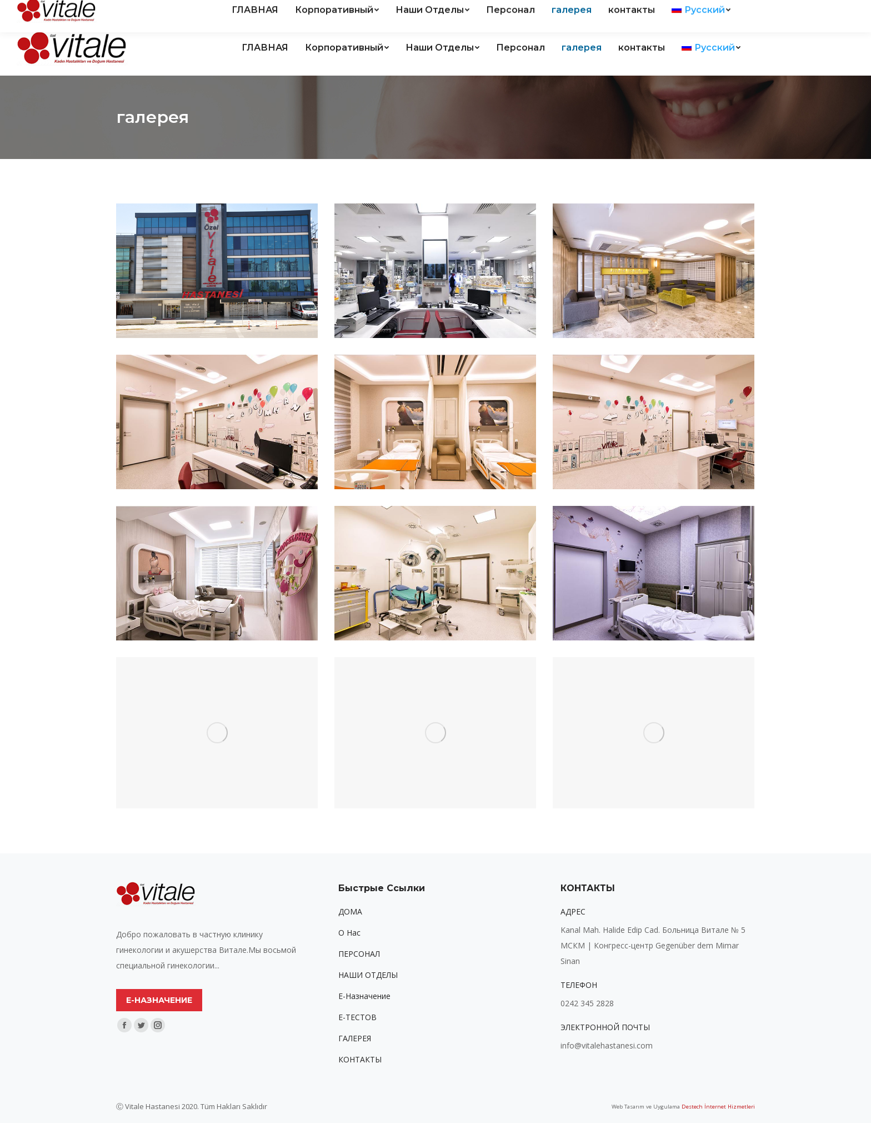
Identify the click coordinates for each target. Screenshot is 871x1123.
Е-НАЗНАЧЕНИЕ (159, 1000)
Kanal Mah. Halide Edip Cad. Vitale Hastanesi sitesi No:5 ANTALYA (150, 10)
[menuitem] (265, 48)
